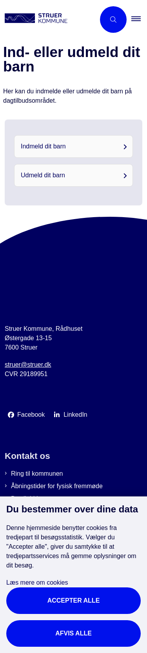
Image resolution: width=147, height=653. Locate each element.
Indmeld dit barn (43, 146)
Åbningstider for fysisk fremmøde (57, 486)
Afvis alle (73, 633)
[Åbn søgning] (113, 19)
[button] (139, 19)
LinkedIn (75, 414)
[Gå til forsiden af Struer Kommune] (47, 19)
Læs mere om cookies (37, 582)
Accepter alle (73, 600)
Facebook (31, 414)
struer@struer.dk (28, 364)
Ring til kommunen (37, 473)
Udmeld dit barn (43, 175)
